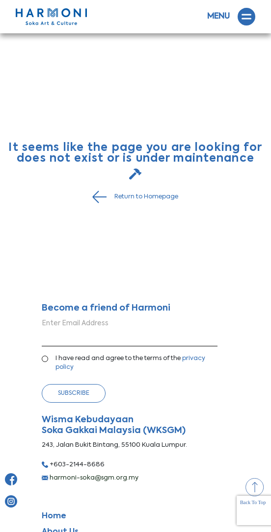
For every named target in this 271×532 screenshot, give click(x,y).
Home (54, 516)
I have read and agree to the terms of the (130, 363)
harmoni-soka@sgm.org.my (90, 478)
